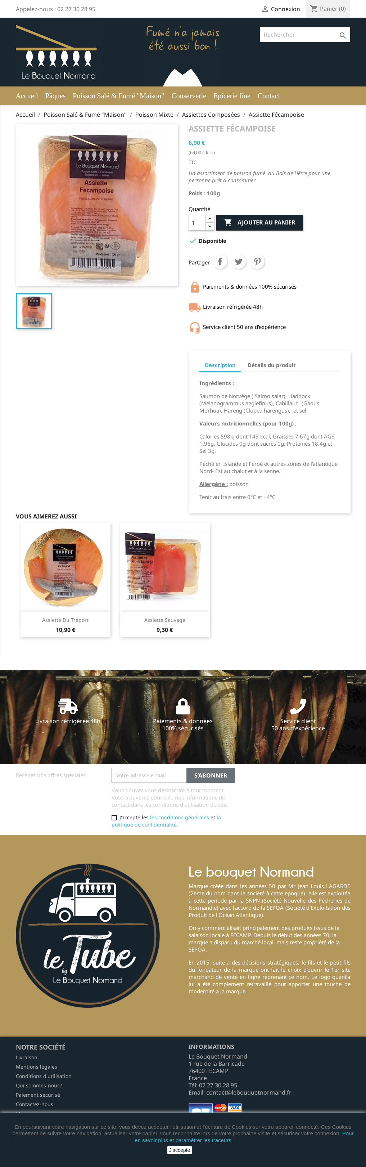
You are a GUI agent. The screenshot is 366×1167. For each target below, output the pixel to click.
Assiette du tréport (65, 619)
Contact (269, 96)
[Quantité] (197, 223)
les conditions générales (179, 817)
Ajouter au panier (259, 222)
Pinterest (257, 261)
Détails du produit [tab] (272, 365)
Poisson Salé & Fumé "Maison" (118, 96)
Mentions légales (36, 1066)
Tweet (238, 261)
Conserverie (188, 96)
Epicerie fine (231, 96)
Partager (220, 261)
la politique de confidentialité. (166, 821)
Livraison (26, 1057)
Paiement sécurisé (38, 1094)
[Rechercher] (305, 34)
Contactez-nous (34, 1104)
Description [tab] (220, 365)
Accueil (27, 96)
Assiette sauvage (164, 619)
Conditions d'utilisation (44, 1076)
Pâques (55, 96)
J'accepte (179, 1150)
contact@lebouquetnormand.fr (249, 1092)
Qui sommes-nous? (39, 1085)
